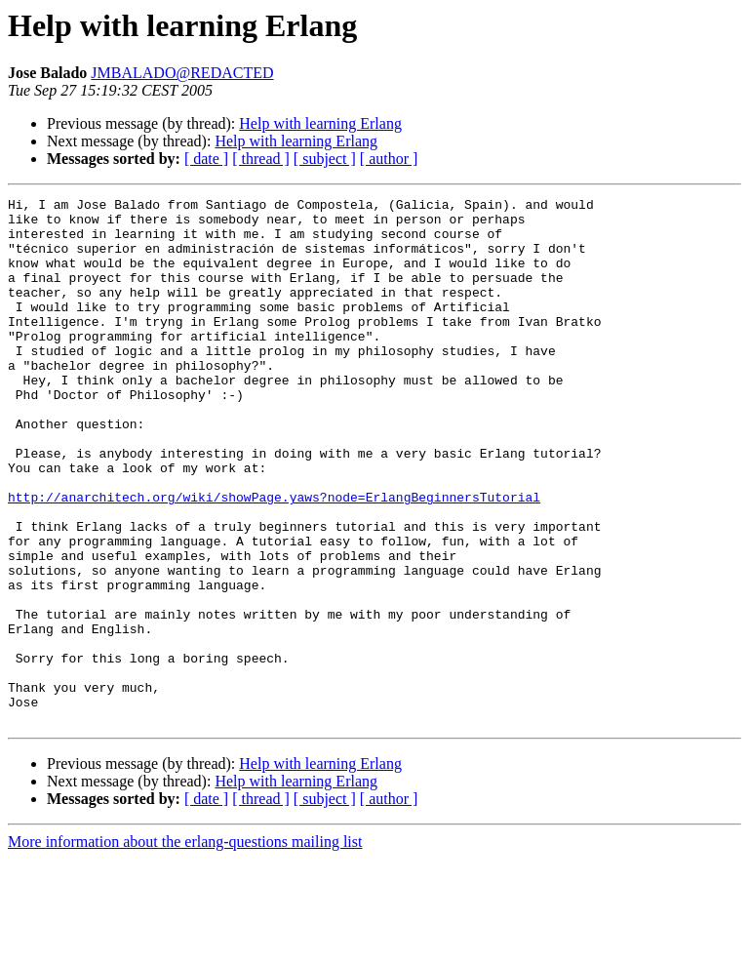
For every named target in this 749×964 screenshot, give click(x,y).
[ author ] (389, 158)
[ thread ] (261, 158)
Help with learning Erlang (320, 123)
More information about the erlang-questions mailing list (185, 947)
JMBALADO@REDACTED (182, 72)
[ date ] (206, 158)
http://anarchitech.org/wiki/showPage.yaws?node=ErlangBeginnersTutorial (274, 558)
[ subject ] (325, 158)
